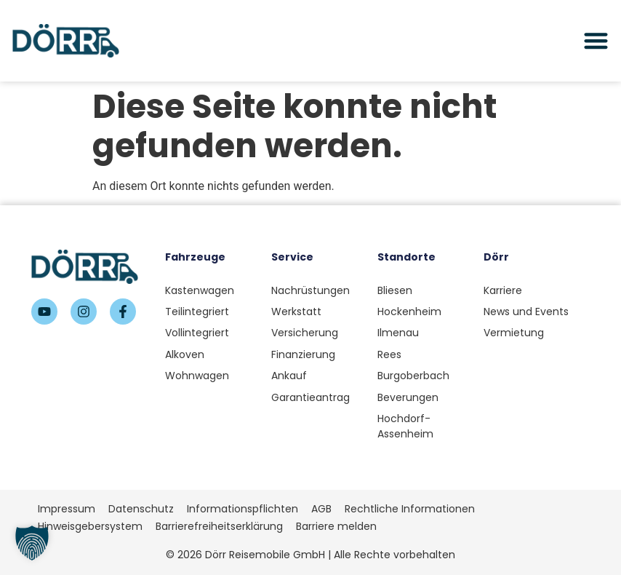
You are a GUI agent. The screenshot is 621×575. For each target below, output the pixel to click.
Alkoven (184, 354)
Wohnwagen (197, 375)
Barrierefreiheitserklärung (219, 526)
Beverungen (407, 397)
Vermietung (514, 332)
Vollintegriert (197, 332)
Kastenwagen (199, 290)
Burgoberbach (413, 375)
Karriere (503, 290)
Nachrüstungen (310, 290)
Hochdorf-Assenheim (405, 426)
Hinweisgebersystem (90, 526)
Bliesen (394, 290)
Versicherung (304, 332)
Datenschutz (141, 508)
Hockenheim (409, 311)
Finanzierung (303, 354)
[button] (32, 543)
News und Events (526, 311)
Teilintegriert (197, 311)
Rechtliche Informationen (410, 508)
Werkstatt (296, 311)
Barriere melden (336, 526)
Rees (389, 354)
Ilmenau (398, 332)
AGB (321, 508)
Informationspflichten (242, 508)
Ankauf (289, 375)
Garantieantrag (310, 397)
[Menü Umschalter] (596, 40)
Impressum (66, 508)
